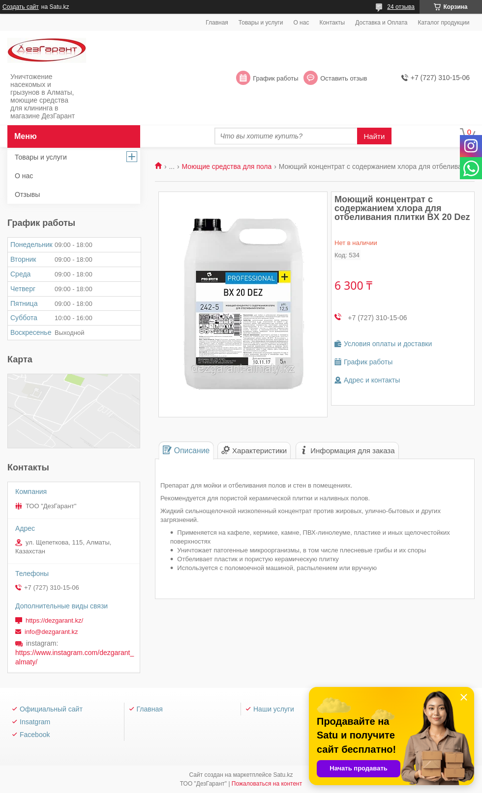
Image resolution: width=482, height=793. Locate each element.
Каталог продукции (443, 22)
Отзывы (27, 194)
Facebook (35, 734)
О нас (301, 22)
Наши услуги (273, 709)
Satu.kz (283, 774)
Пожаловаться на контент (267, 783)
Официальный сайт (51, 709)
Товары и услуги (261, 22)
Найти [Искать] (374, 136)
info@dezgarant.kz (51, 631)
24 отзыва (401, 6)
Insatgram (35, 722)
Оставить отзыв (343, 78)
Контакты (332, 22)
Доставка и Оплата (381, 22)
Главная (217, 22)
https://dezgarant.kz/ (54, 620)
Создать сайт (20, 6)
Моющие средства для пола (227, 166)
